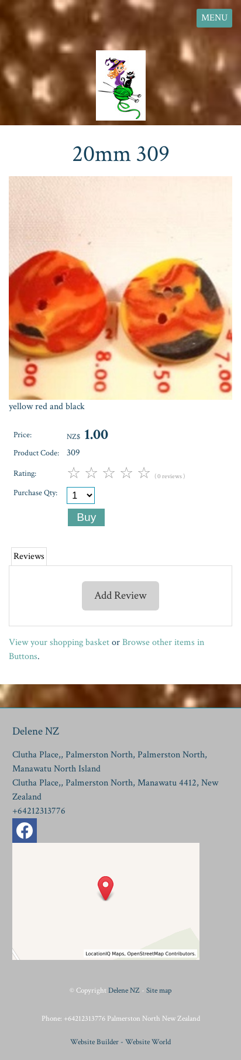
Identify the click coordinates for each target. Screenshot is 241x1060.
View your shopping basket (59, 642)
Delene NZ (124, 990)
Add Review (120, 595)
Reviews (28, 556)
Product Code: (36, 452)
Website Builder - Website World (120, 1042)
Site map (158, 990)
